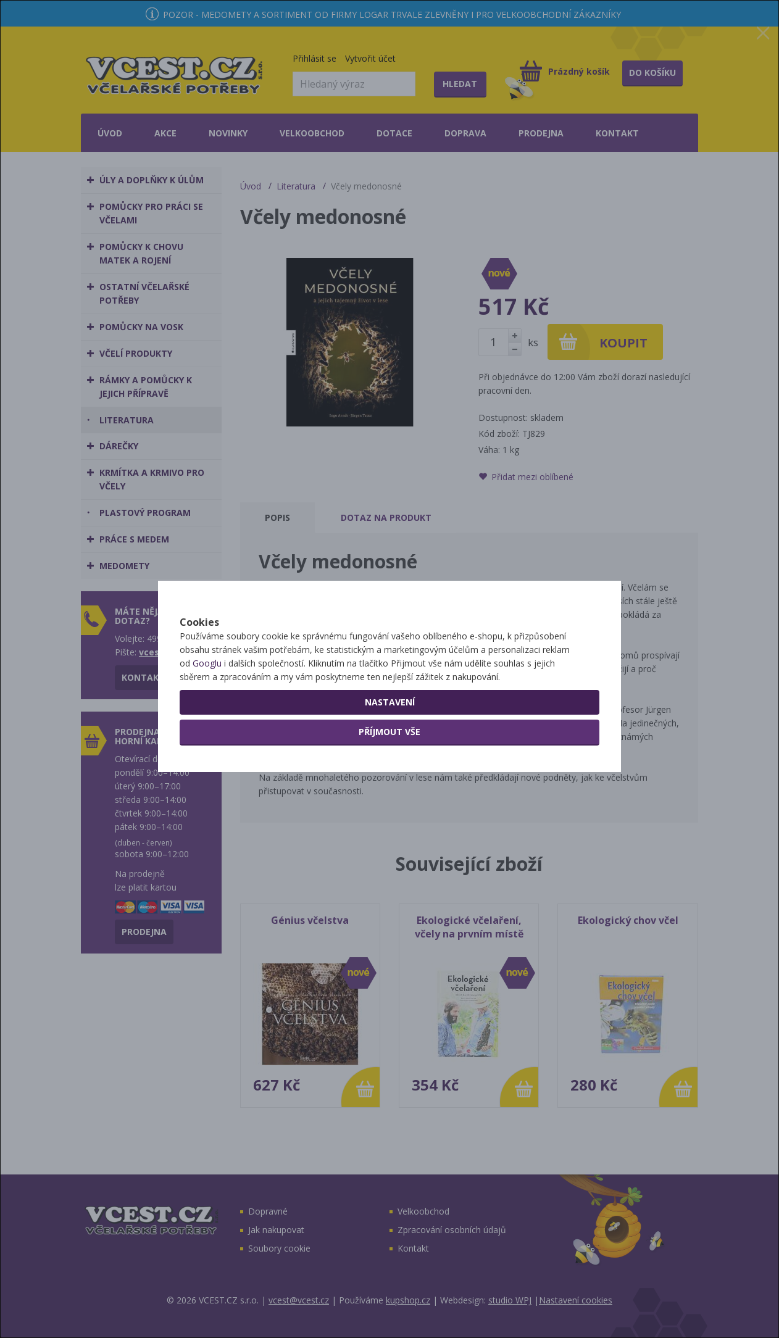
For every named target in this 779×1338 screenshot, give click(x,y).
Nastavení (390, 741)
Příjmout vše (389, 770)
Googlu (207, 702)
